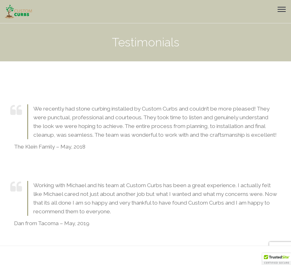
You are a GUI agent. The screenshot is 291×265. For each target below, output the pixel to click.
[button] (276, 259)
